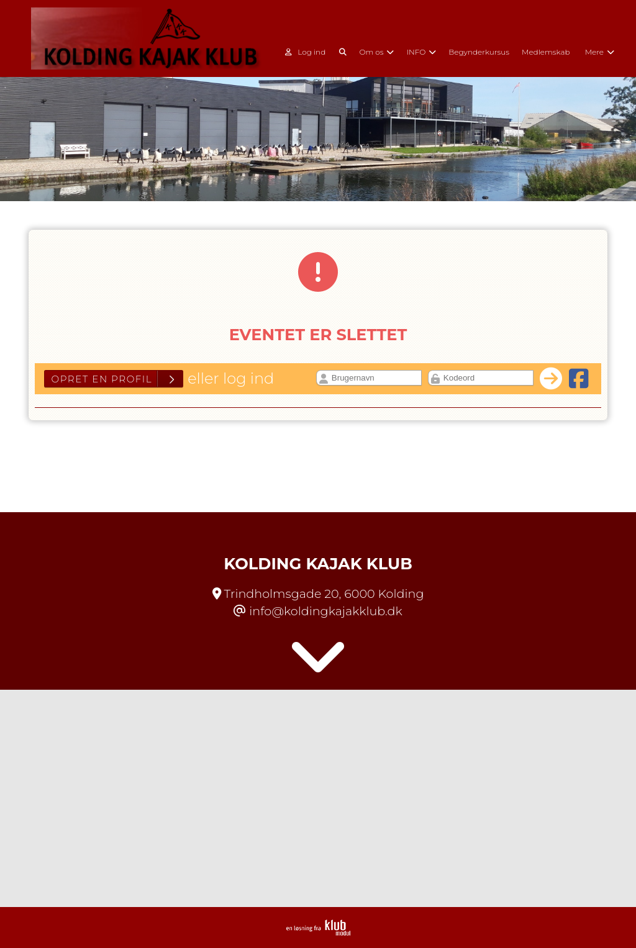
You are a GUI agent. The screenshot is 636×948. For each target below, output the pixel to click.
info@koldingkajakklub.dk (325, 610)
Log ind (305, 52)
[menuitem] (309, 51)
